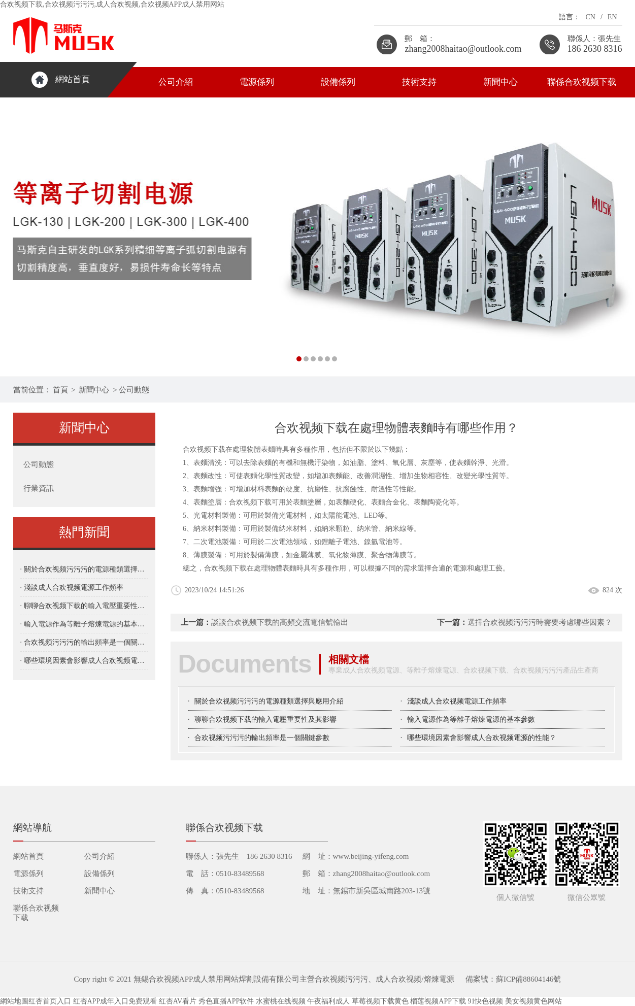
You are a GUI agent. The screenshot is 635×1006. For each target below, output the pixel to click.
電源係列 (257, 82)
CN (590, 17)
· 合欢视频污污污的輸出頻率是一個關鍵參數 (84, 642)
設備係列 (338, 82)
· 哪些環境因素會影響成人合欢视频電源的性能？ (84, 660)
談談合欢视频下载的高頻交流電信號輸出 (279, 622)
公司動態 (134, 390)
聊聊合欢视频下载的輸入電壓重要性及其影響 (265, 719)
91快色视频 (485, 1001)
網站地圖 (14, 1001)
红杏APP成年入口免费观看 (115, 1001)
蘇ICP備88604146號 (528, 979)
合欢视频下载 (250, 502)
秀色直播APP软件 (226, 1001)
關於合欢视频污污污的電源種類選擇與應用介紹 (269, 701)
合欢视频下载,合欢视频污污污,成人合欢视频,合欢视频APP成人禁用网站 (112, 4)
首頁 (60, 390)
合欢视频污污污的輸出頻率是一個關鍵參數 (261, 738)
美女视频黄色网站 (533, 1001)
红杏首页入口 (49, 1001)
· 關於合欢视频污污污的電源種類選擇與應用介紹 (84, 569)
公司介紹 (175, 82)
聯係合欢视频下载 (581, 82)
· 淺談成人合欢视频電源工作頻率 (71, 587)
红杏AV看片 (177, 1001)
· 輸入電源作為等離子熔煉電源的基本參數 (84, 624)
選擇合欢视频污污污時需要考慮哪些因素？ (539, 622)
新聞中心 (500, 82)
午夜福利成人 (328, 1001)
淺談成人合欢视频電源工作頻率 (457, 701)
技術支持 (419, 82)
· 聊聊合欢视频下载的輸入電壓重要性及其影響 (84, 606)
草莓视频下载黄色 (380, 1001)
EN (612, 17)
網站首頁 (72, 79)
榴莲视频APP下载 (438, 1001)
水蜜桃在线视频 (281, 1001)
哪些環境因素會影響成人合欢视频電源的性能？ (481, 738)
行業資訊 (38, 488)
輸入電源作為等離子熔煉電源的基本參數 (471, 719)
